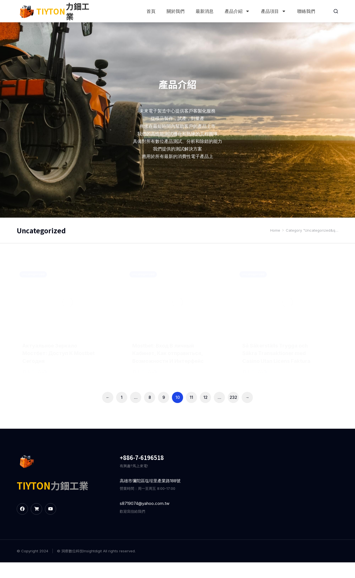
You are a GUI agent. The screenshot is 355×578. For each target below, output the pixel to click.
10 (178, 413)
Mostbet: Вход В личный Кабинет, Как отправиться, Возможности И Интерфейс (166, 361)
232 (233, 413)
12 (205, 413)
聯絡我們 (306, 11)
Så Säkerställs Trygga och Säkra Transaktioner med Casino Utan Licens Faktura (279, 353)
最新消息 (204, 11)
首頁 (150, 11)
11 (191, 413)
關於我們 (175, 11)
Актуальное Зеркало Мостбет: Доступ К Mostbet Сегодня (52, 353)
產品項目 (273, 11)
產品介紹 (236, 11)
